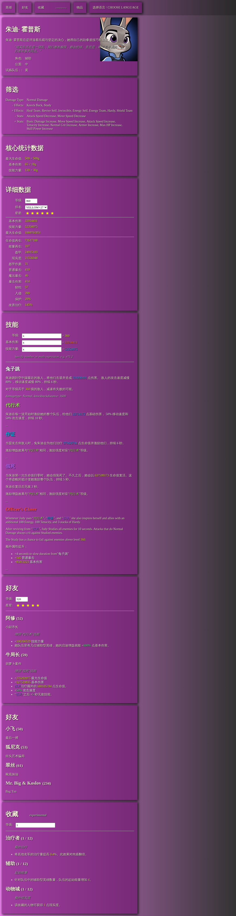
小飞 (10, 728)
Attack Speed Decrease (41, 116)
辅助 (28, 58)
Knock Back (35, 105)
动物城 (13, 889)
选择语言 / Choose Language (116, 7)
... (7, 425)
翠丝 (10, 765)
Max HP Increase (111, 125)
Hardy (111, 110)
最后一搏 (12, 738)
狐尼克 (13, 747)
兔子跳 (13, 369)
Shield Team (125, 110)
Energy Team (97, 110)
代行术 (13, 405)
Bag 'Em (11, 791)
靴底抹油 (12, 774)
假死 (10, 466)
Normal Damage (37, 100)
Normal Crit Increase (63, 125)
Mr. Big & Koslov (23, 783)
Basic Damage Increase (41, 121)
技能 (12, 324)
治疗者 (13, 838)
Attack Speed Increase (101, 121)
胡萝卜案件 (13, 663)
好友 (12, 588)
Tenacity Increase (38, 125)
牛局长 (13, 654)
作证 (10, 434)
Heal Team (34, 110)
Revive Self (49, 110)
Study (47, 105)
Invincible (64, 110)
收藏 (12, 814)
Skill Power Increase (40, 128)
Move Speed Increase (71, 121)
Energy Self (80, 110)
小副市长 (12, 627)
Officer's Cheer (21, 509)
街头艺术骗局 (15, 756)
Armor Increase (88, 125)
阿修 (10, 618)
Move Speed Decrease (71, 116)
